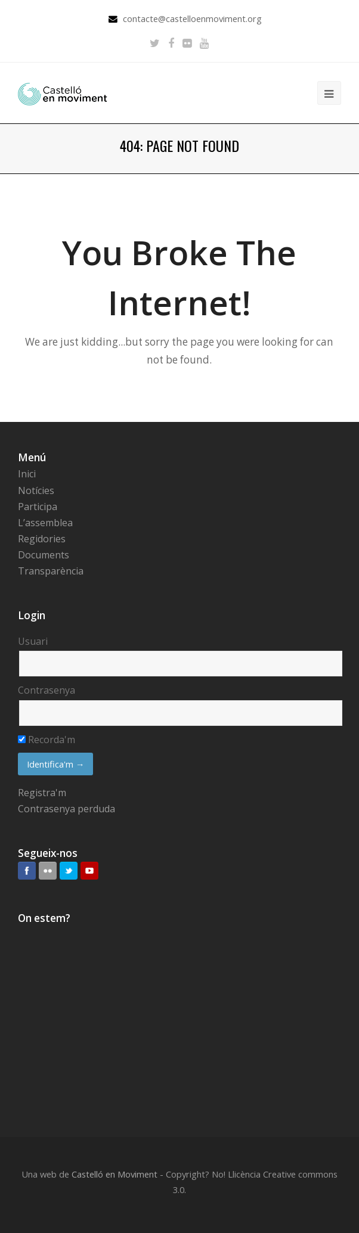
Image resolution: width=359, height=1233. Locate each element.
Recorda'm (46, 739)
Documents (43, 554)
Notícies (36, 490)
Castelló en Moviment (114, 1174)
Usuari (33, 641)
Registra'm (42, 792)
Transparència (50, 570)
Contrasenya (46, 690)
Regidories (42, 538)
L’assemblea (45, 522)
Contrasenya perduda (66, 808)
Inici (27, 473)
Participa (37, 506)
